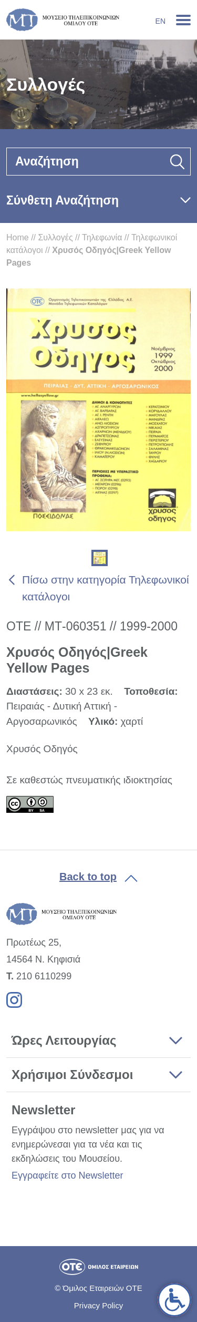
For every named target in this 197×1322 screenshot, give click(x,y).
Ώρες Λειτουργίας (64, 1040)
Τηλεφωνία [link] (102, 237)
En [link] (160, 21)
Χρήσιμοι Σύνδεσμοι (72, 1074)
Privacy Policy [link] (98, 1305)
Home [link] (17, 237)
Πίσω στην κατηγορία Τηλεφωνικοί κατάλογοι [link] (105, 587)
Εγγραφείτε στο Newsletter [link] (67, 1175)
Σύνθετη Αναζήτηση (62, 200)
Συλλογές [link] (55, 237)
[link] (174, 1300)
